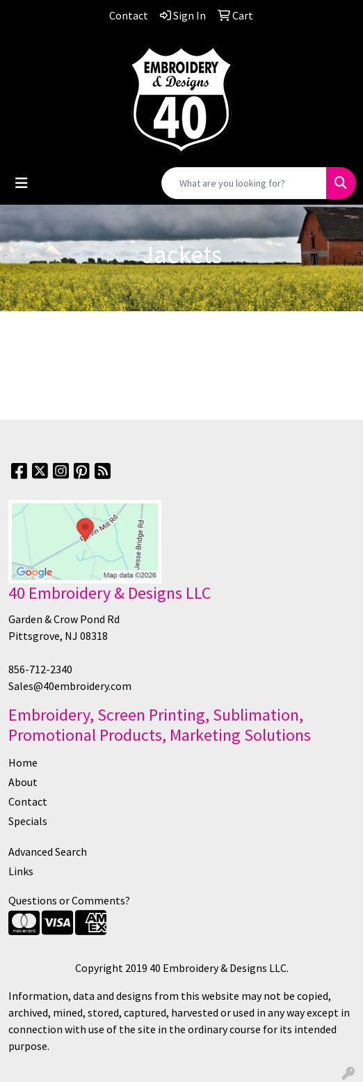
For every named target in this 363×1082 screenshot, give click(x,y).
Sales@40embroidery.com (69, 686)
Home (23, 762)
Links (20, 871)
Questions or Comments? (69, 900)
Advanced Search (47, 851)
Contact (27, 801)
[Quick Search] (244, 183)
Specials (27, 821)
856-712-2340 (40, 669)
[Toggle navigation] (21, 183)
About (23, 782)
